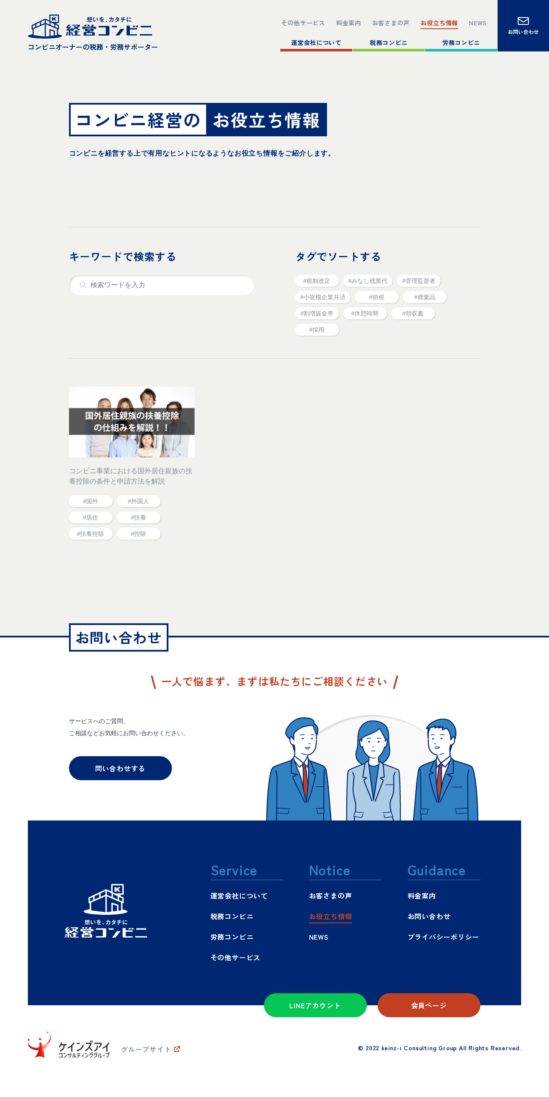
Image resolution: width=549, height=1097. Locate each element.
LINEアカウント (315, 1005)
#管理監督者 (418, 280)
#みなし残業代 (368, 280)
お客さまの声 (380, 20)
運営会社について (316, 41)
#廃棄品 (424, 297)
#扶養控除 (91, 533)
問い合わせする (120, 768)
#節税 (376, 297)
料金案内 (334, 20)
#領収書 (413, 313)
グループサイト (146, 1049)
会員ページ (429, 1005)
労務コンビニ (461, 41)
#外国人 (139, 501)
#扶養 (139, 517)
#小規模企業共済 (323, 297)
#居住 (91, 517)
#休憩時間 (365, 313)
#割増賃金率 (317, 313)
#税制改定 (317, 280)
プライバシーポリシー (444, 937)
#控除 (139, 533)
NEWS (477, 20)
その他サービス (283, 20)
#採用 (317, 329)
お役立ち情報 (434, 20)
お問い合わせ (429, 916)
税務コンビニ (389, 41)
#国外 (91, 501)
